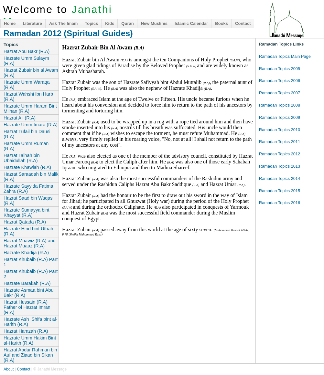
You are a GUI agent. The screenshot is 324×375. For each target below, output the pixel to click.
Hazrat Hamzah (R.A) (26, 331)
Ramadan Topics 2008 (279, 105)
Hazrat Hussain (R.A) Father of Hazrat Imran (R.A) (27, 307)
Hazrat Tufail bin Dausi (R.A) (27, 134)
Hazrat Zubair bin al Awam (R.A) (31, 73)
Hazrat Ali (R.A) (20, 117)
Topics (91, 23)
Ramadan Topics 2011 (279, 141)
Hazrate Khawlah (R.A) (27, 167)
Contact (243, 23)
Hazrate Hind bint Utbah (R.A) (28, 231)
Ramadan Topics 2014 (279, 178)
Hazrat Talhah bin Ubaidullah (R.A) (22, 158)
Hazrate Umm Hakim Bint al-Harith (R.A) (30, 340)
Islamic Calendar (191, 23)
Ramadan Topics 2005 (279, 68)
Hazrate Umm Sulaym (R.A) (26, 61)
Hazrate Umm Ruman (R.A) (26, 146)
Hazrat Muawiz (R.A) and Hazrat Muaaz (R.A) (30, 243)
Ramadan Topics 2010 (279, 129)
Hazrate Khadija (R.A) (26, 252)
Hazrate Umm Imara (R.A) (31, 124)
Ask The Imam (63, 23)
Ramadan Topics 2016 (279, 202)
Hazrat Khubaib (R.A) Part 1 (31, 262)
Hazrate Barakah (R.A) (27, 283)
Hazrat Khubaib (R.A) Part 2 (31, 274)
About (9, 369)
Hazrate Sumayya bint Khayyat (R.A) (26, 212)
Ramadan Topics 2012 (279, 153)
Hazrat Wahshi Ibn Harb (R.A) (28, 96)
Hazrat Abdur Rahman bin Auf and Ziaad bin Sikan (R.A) (30, 355)
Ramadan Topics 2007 (279, 92)
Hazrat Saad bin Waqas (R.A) (28, 200)
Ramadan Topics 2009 (279, 117)
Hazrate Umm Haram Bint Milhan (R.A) (30, 108)
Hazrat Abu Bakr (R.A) (26, 51)
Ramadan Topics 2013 (279, 166)
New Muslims (154, 23)
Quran (127, 23)
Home (10, 23)
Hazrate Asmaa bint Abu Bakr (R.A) (28, 292)
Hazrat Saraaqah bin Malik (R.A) (31, 177)
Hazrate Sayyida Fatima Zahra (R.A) (28, 188)
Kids (109, 23)
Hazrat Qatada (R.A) (25, 221)
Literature (32, 23)
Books (221, 23)
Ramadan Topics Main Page (285, 56)
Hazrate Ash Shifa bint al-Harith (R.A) (30, 322)
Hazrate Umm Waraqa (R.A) (27, 84)
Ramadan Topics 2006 (279, 80)
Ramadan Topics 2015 (279, 190)
